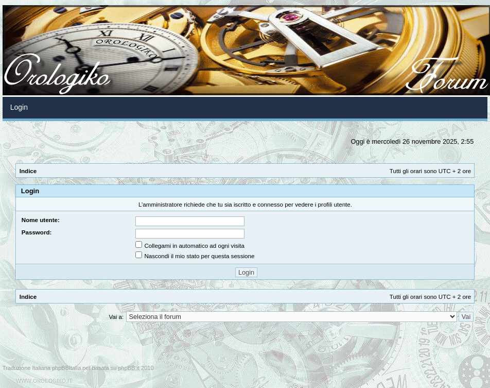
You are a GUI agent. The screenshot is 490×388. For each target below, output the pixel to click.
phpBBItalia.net (71, 368)
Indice (28, 170)
